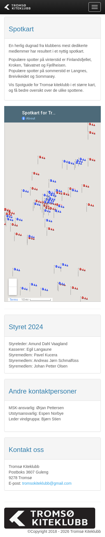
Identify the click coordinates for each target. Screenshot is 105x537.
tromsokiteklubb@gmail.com (46, 483)
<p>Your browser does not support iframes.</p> (52, 204)
